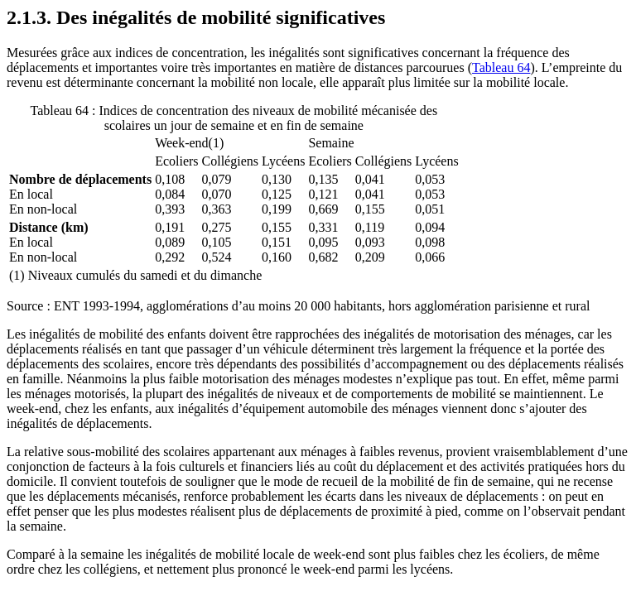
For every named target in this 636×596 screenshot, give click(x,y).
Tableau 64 (501, 67)
